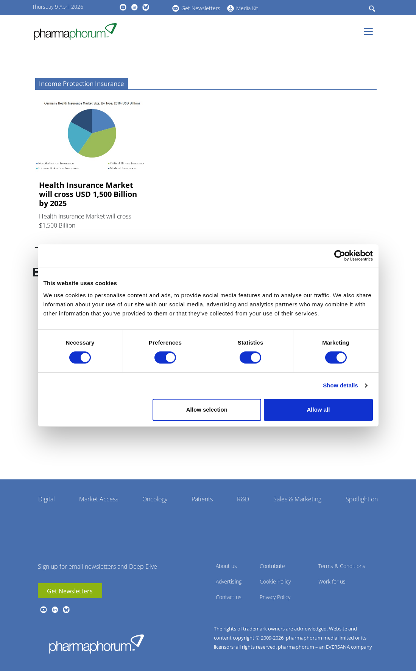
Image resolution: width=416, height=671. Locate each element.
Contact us (228, 597)
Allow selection (206, 409)
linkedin (134, 7)
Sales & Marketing (297, 499)
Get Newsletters (200, 8)
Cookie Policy (275, 581)
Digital (46, 499)
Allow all (318, 409)
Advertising (228, 581)
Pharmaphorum (97, 644)
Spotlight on (362, 499)
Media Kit (247, 8)
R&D (243, 499)
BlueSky (146, 7)
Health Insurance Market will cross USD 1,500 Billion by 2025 (88, 194)
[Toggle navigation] (371, 31)
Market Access (98, 499)
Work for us (332, 581)
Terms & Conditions (341, 566)
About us (226, 566)
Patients (202, 499)
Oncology (154, 499)
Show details (340, 385)
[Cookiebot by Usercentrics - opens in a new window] (340, 255)
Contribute (272, 566)
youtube (123, 7)
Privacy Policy (275, 597)
